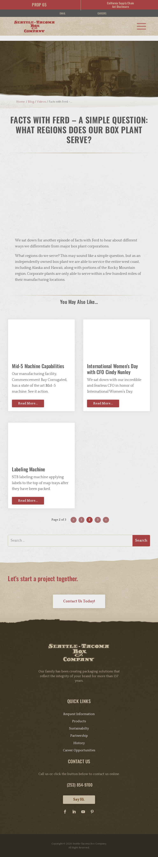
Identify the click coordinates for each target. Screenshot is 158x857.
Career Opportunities (79, 744)
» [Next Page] (106, 513)
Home (19, 95)
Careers (102, 13)
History (79, 736)
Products (79, 715)
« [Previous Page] (73, 513)
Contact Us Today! (79, 595)
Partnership (79, 729)
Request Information (79, 707)
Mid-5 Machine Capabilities (38, 359)
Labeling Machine (28, 462)
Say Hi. (79, 793)
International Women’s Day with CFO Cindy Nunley (112, 362)
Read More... (28, 397)
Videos (41, 95)
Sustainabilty (79, 722)
